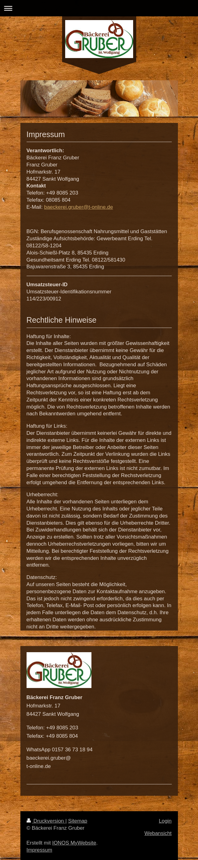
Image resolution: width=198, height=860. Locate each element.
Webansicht (158, 833)
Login (165, 821)
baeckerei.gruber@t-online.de (78, 207)
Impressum (40, 850)
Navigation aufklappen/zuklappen (99, 8)
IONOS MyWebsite (74, 843)
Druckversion (46, 821)
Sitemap (77, 821)
